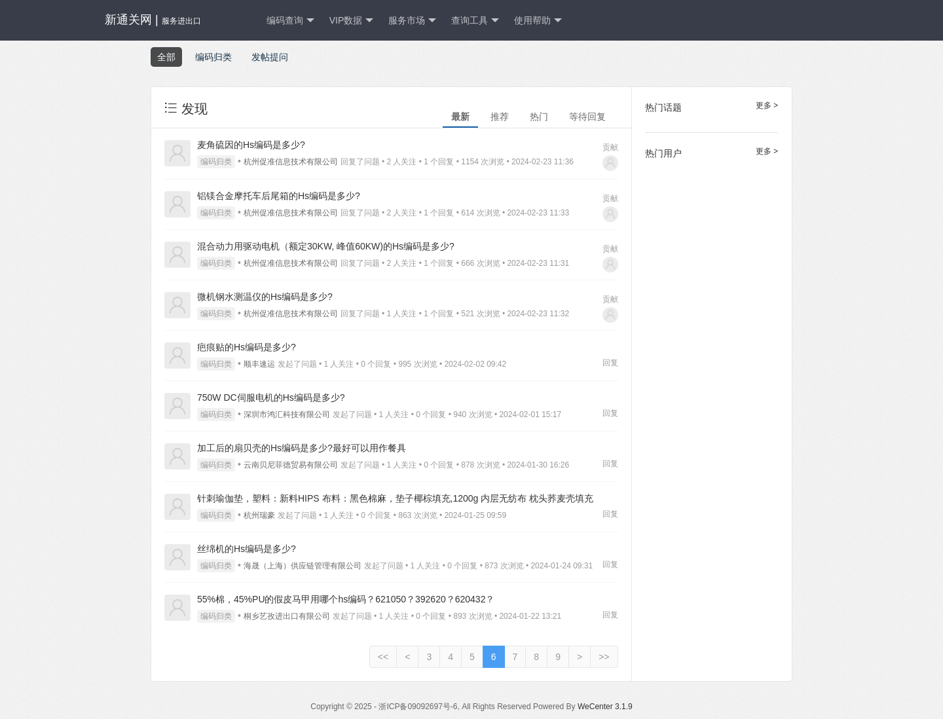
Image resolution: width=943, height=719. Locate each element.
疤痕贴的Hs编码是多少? (246, 347)
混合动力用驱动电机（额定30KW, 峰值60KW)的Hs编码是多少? (325, 246)
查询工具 (475, 20)
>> (604, 657)
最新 (460, 116)
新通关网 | (153, 19)
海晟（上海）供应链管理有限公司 (302, 565)
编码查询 (290, 20)
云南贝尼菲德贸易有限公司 (291, 465)
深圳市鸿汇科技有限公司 (287, 414)
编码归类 (213, 57)
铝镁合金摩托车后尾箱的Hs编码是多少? (278, 196)
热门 (539, 116)
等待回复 (587, 116)
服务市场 (412, 20)
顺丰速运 (259, 364)
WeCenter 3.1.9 (605, 706)
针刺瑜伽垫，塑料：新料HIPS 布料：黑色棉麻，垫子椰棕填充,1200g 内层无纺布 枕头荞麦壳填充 (395, 498)
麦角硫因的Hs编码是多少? (251, 144)
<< (383, 657)
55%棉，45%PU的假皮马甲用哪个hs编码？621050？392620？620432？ (345, 599)
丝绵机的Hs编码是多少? (246, 549)
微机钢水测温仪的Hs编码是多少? (265, 296)
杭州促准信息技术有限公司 (291, 161)
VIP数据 (351, 20)
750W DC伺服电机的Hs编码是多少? (271, 397)
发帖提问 (269, 57)
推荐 (499, 116)
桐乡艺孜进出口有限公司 (287, 616)
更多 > (767, 105)
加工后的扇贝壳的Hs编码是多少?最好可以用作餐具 (301, 448)
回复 (610, 362)
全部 (166, 57)
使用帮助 (538, 20)
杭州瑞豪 (259, 515)
